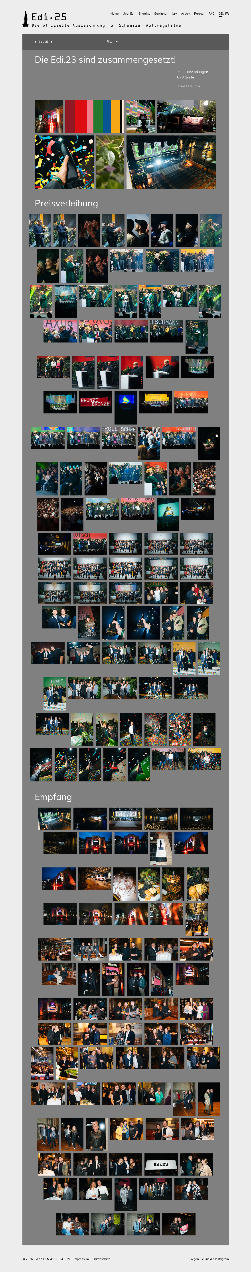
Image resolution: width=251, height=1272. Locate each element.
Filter (113, 41)
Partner (199, 13)
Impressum (81, 1259)
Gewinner (161, 13)
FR (227, 13)
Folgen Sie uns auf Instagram (209, 1259)
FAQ (212, 13)
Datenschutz (101, 1259)
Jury (174, 13)
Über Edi (128, 13)
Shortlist (144, 13)
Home (115, 13)
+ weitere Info (188, 86)
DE (221, 13)
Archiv (185, 13)
